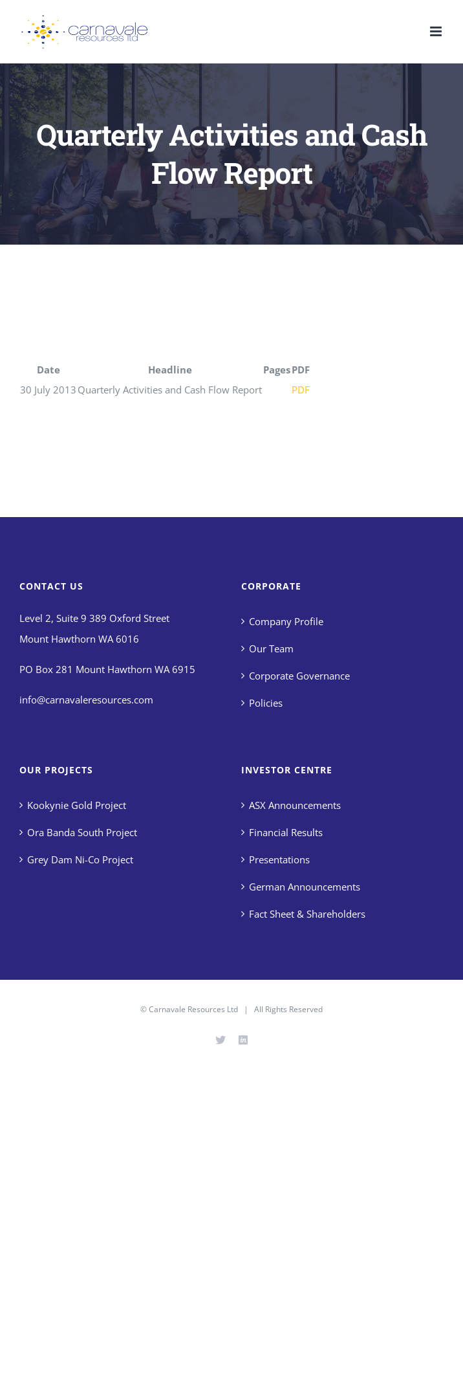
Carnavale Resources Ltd (193, 1009)
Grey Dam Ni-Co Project (80, 859)
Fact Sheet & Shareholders (307, 913)
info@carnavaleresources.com (86, 699)
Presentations (279, 859)
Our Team (271, 648)
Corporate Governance (299, 675)
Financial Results (286, 832)
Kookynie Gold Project (76, 805)
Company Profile (286, 621)
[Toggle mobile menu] (437, 31)
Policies (266, 702)
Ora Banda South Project (82, 832)
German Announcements (304, 886)
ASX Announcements (295, 805)
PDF (301, 389)
